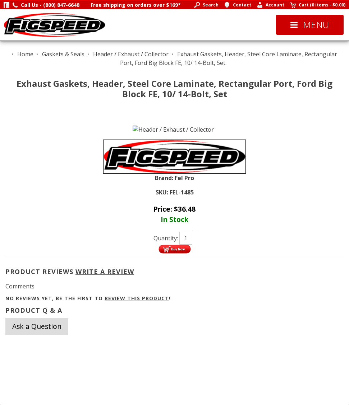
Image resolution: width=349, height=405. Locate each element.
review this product (137, 298)
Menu (309, 24)
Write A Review (104, 271)
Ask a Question (36, 326)
